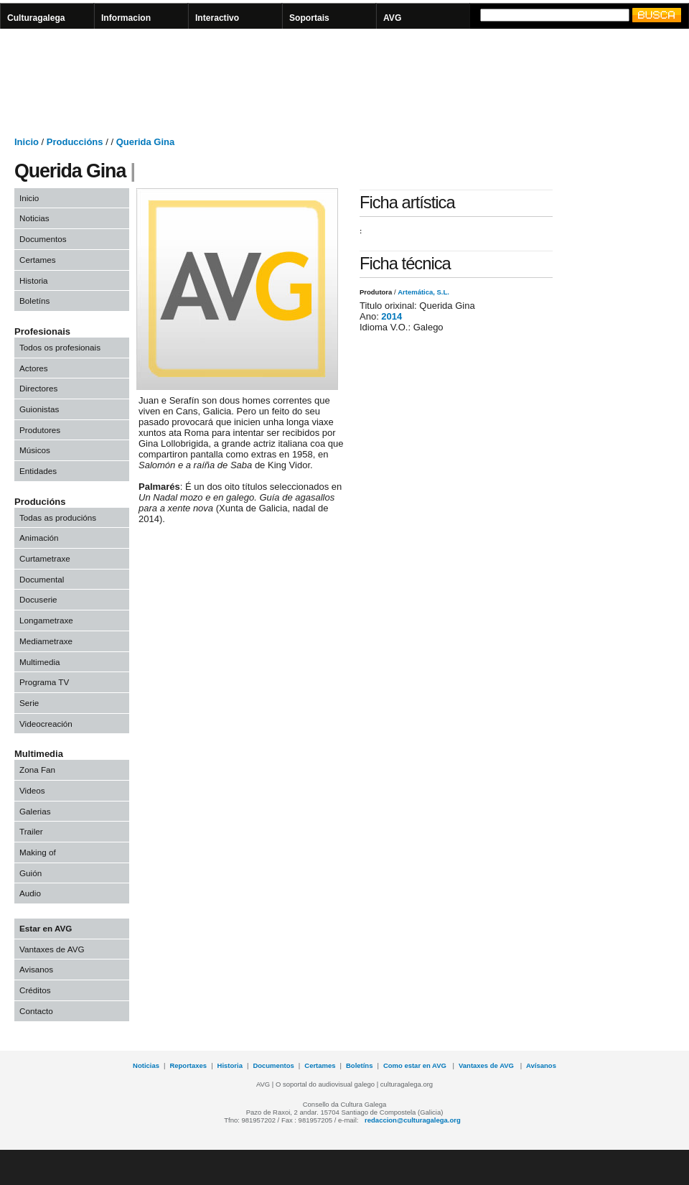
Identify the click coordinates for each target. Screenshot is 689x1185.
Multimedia (39, 661)
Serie (29, 702)
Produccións (75, 141)
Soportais (309, 18)
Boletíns (34, 300)
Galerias (35, 811)
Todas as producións (57, 517)
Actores (33, 368)
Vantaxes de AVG (52, 949)
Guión (30, 873)
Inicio (26, 141)
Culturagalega (36, 18)
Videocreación (45, 723)
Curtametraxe (44, 558)
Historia (33, 280)
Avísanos (541, 1065)
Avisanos (36, 969)
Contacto (36, 1011)
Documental (41, 579)
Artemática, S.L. (423, 292)
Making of (37, 852)
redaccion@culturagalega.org (413, 1120)
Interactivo (217, 18)
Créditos (35, 990)
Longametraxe (46, 620)
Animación (39, 537)
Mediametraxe (45, 641)
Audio (30, 893)
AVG (392, 18)
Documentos (43, 238)
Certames (37, 259)
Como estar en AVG (416, 1065)
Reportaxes (188, 1065)
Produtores (39, 429)
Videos (32, 790)
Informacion (126, 18)
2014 (391, 316)
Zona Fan (37, 769)
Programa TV (44, 682)
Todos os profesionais (59, 347)
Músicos (34, 450)
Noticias (34, 218)
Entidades (38, 470)
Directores (38, 388)
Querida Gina (145, 141)
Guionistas (39, 409)
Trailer (31, 831)
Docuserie (38, 599)
